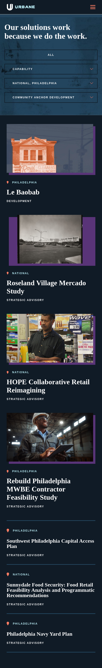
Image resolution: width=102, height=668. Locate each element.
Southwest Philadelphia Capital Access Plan (50, 543)
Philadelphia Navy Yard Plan (39, 634)
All (51, 54)
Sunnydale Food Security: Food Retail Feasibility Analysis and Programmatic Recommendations (51, 590)
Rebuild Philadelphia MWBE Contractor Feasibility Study (39, 489)
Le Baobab (23, 192)
